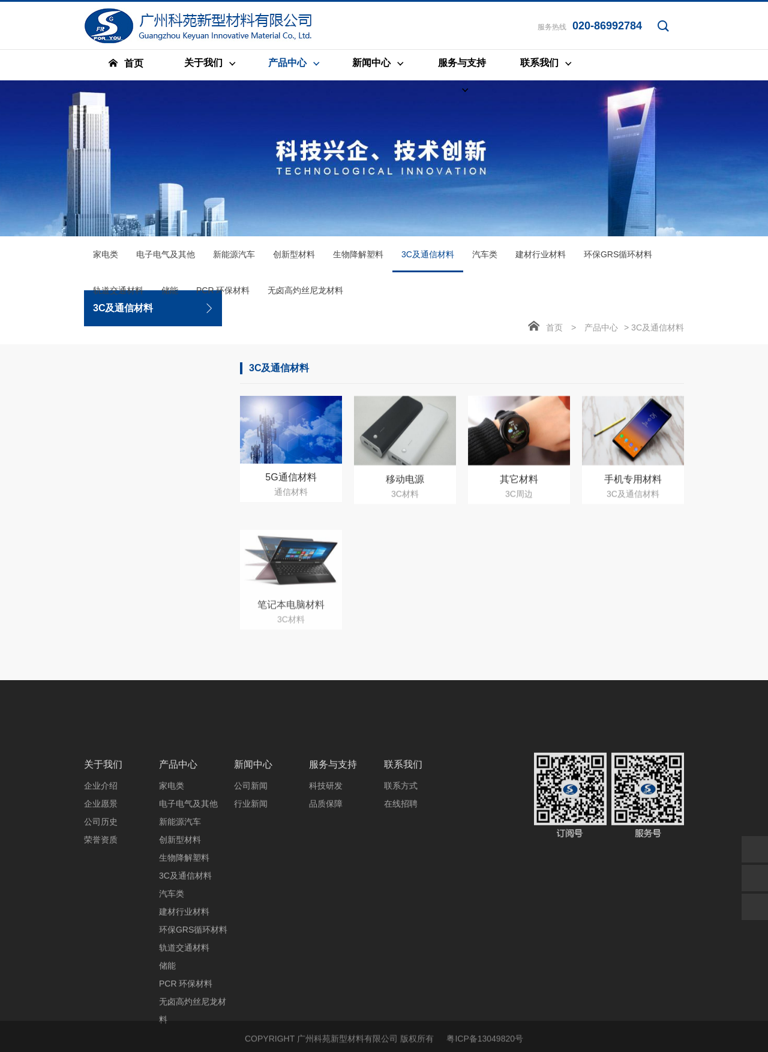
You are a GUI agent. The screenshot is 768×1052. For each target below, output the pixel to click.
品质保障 (326, 914)
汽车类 (484, 259)
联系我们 (403, 875)
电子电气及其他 (165, 259)
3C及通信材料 (427, 265)
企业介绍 (101, 896)
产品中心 (601, 332)
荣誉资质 (101, 950)
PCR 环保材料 (223, 295)
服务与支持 (333, 875)
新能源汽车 (234, 259)
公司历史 (101, 932)
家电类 (105, 259)
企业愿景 (101, 914)
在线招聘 (401, 914)
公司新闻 (251, 896)
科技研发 (326, 896)
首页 (554, 332)
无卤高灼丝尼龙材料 (305, 295)
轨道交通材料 (118, 295)
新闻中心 (253, 875)
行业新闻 (251, 914)
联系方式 (401, 896)
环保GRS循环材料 (618, 259)
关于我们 (103, 875)
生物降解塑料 (358, 259)
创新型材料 (294, 259)
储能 (169, 295)
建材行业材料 (540, 259)
